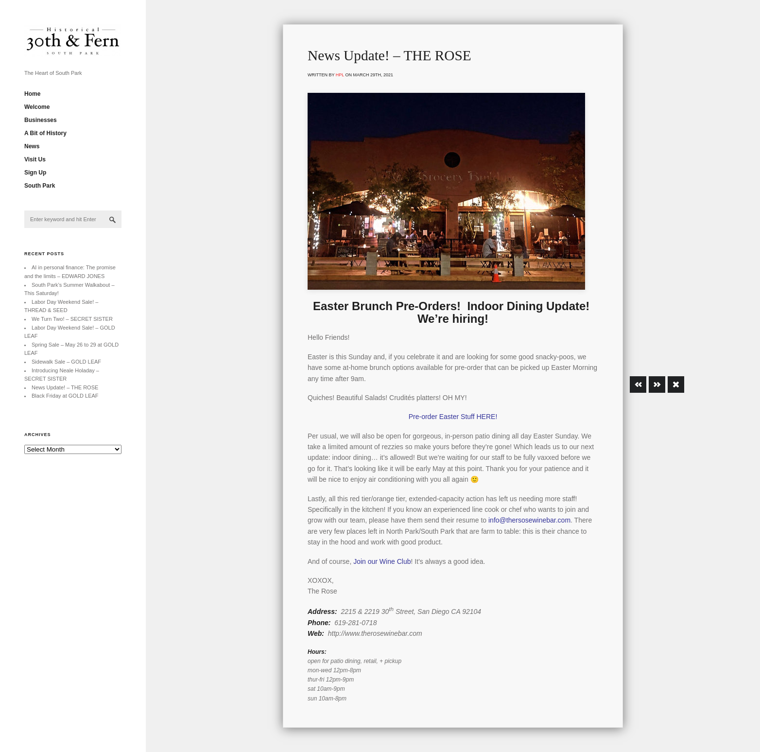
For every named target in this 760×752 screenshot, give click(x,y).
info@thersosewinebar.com (529, 520)
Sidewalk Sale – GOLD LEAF (66, 362)
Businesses (40, 120)
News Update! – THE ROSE (65, 387)
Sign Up (35, 172)
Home (32, 93)
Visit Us (35, 159)
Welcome (37, 107)
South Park (39, 185)
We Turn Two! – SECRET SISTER (72, 319)
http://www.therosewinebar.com (375, 633)
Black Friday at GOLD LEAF (65, 396)
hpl (340, 74)
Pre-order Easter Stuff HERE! (453, 416)
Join (359, 561)
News (31, 146)
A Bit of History (45, 133)
